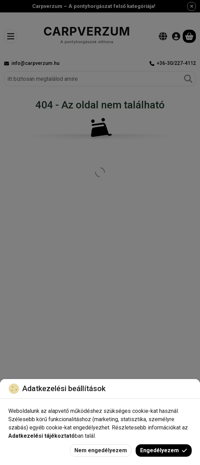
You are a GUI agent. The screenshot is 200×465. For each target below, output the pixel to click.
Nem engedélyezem (100, 450)
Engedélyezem (163, 450)
